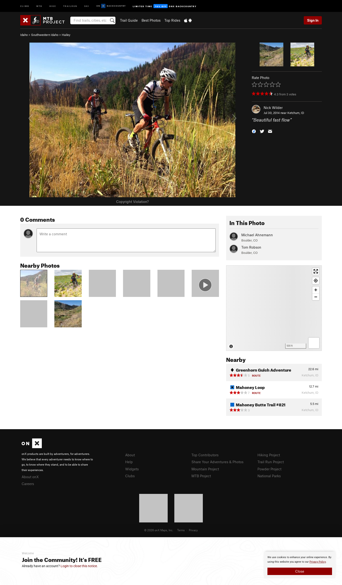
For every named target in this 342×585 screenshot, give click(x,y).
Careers (28, 484)
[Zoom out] (315, 296)
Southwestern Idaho (44, 35)
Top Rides (172, 20)
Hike (52, 5)
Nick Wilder (273, 107)
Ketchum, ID (295, 113)
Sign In (312, 20)
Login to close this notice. (79, 566)
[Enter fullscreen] (315, 271)
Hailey (66, 35)
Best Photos (151, 20)
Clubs (130, 476)
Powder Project (269, 469)
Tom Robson (251, 247)
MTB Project (201, 476)
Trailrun (70, 5)
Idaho (24, 35)
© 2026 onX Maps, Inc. (158, 530)
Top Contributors (204, 455)
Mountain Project (205, 469)
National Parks (269, 476)
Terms (181, 530)
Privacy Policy (317, 561)
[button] (254, 131)
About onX (30, 477)
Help (129, 462)
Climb (24, 5)
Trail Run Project (270, 462)
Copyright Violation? (132, 201)
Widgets (132, 469)
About (130, 455)
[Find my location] (315, 280)
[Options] (314, 343)
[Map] (274, 308)
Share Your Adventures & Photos (217, 462)
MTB (39, 5)
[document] (299, 565)
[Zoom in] (315, 289)
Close (299, 571)
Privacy (193, 530)
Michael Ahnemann (257, 235)
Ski (86, 5)
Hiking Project (268, 455)
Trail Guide (129, 20)
